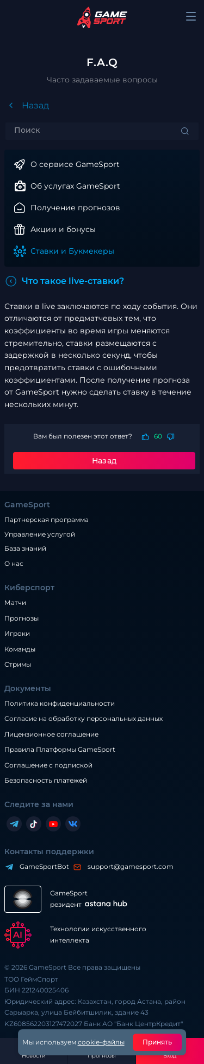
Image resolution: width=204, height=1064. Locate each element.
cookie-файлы (101, 1042)
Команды (19, 649)
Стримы (17, 664)
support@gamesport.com (128, 866)
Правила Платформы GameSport (59, 749)
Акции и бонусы (63, 229)
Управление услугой (39, 534)
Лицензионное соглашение (51, 734)
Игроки (17, 633)
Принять (157, 1042)
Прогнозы (21, 618)
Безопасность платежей (45, 780)
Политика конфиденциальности (59, 703)
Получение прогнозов (75, 207)
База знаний (25, 548)
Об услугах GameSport (75, 186)
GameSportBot (42, 866)
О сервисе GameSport (75, 164)
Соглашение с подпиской (48, 765)
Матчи (15, 602)
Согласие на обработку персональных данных (83, 718)
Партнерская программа (46, 519)
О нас (13, 563)
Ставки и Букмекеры (72, 251)
